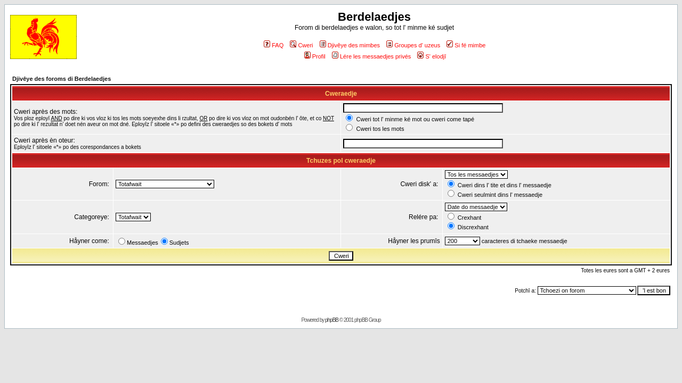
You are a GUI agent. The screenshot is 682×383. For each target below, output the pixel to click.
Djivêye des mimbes (350, 45)
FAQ (273, 45)
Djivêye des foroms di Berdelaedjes (61, 79)
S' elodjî (431, 56)
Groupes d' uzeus (413, 45)
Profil (315, 56)
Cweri (301, 45)
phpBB (331, 320)
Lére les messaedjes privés (371, 56)
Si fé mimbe (465, 45)
